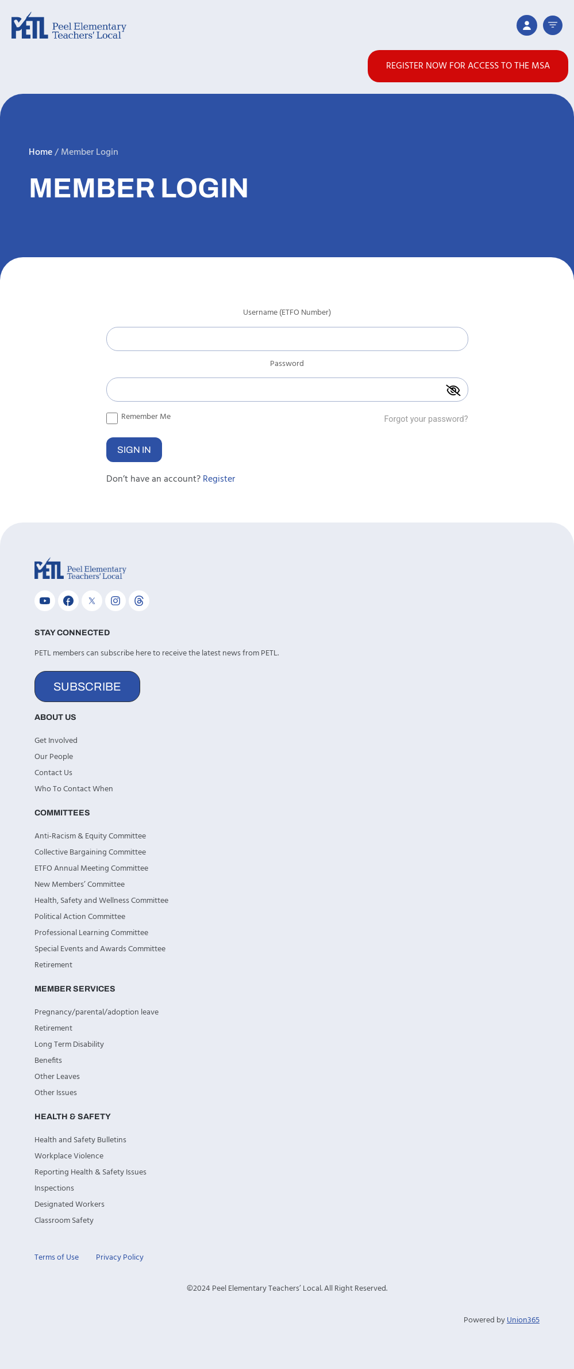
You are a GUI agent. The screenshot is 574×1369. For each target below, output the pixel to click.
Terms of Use (56, 1257)
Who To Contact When (73, 789)
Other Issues (55, 1093)
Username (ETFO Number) (287, 314)
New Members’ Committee (79, 884)
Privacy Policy (120, 1257)
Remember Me (138, 416)
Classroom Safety (64, 1220)
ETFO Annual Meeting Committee (91, 868)
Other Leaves (57, 1077)
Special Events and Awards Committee (99, 949)
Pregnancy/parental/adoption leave (96, 1012)
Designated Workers (69, 1204)
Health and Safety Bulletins (80, 1140)
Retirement (53, 965)
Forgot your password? (426, 419)
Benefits (48, 1060)
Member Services (74, 989)
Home (40, 152)
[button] (553, 25)
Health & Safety (72, 1116)
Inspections (54, 1188)
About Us (55, 717)
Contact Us (53, 773)
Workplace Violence (68, 1156)
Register (219, 479)
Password (287, 365)
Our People (53, 757)
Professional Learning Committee (91, 933)
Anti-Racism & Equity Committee (90, 836)
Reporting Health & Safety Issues (90, 1172)
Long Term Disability (69, 1044)
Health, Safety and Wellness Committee (101, 900)
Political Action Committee (79, 917)
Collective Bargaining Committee (90, 852)
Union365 (523, 1320)
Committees (62, 813)
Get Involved (56, 741)
